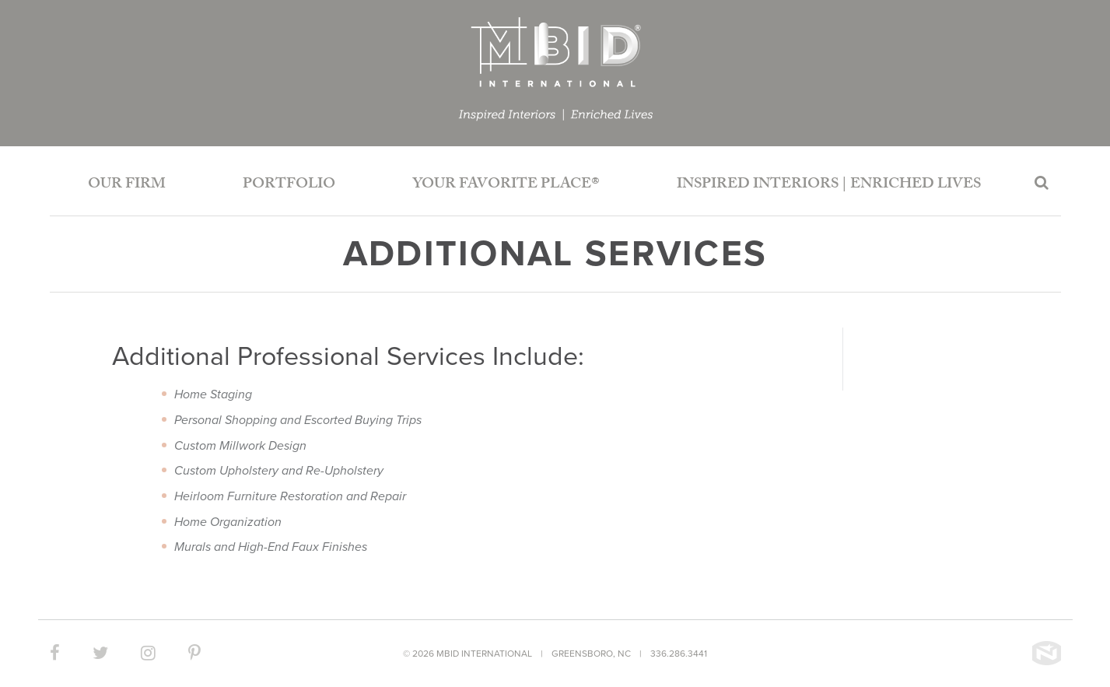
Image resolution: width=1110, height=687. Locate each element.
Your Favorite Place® (506, 185)
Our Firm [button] (127, 185)
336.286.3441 (678, 653)
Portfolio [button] (289, 185)
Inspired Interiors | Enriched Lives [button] (829, 185)
